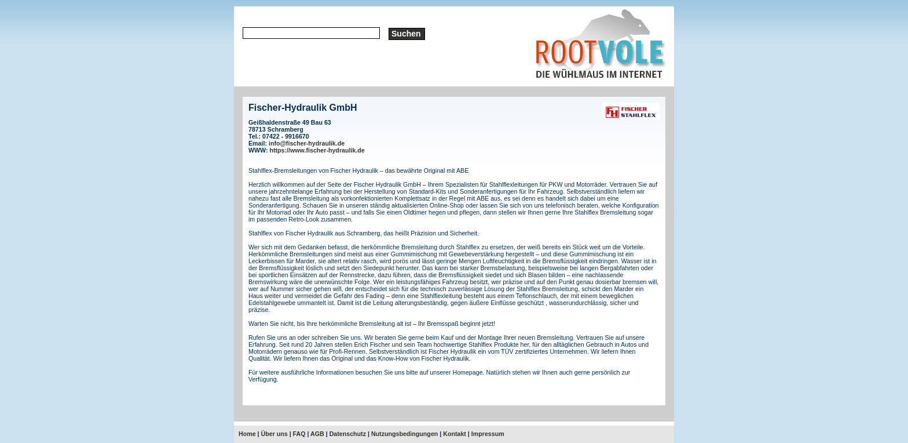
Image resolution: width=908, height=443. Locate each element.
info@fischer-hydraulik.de (307, 143)
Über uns (274, 433)
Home (247, 433)
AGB (317, 433)
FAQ (299, 433)
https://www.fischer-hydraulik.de (317, 150)
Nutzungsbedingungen (404, 433)
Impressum (487, 433)
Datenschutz (347, 433)
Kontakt (454, 433)
